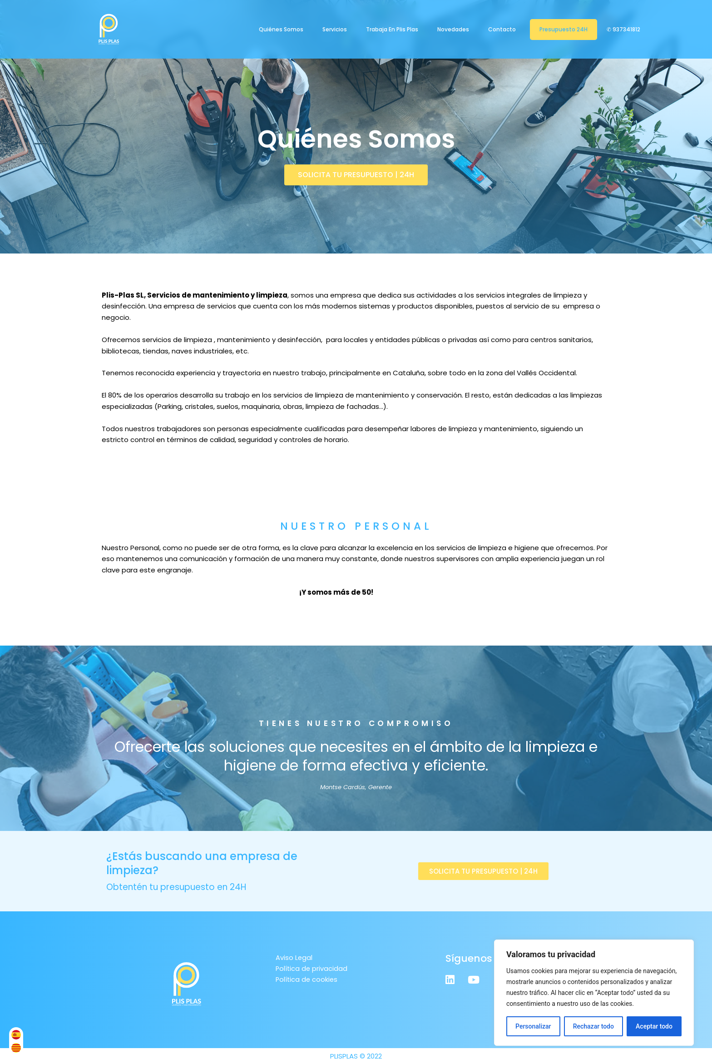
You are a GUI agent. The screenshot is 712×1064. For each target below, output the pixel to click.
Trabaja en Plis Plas (392, 29)
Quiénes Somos (281, 29)
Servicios (334, 29)
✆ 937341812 (624, 29)
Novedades (453, 29)
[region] (594, 993)
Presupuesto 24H (563, 29)
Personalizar (533, 1026)
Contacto (502, 29)
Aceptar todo (654, 1026)
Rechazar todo (593, 1026)
